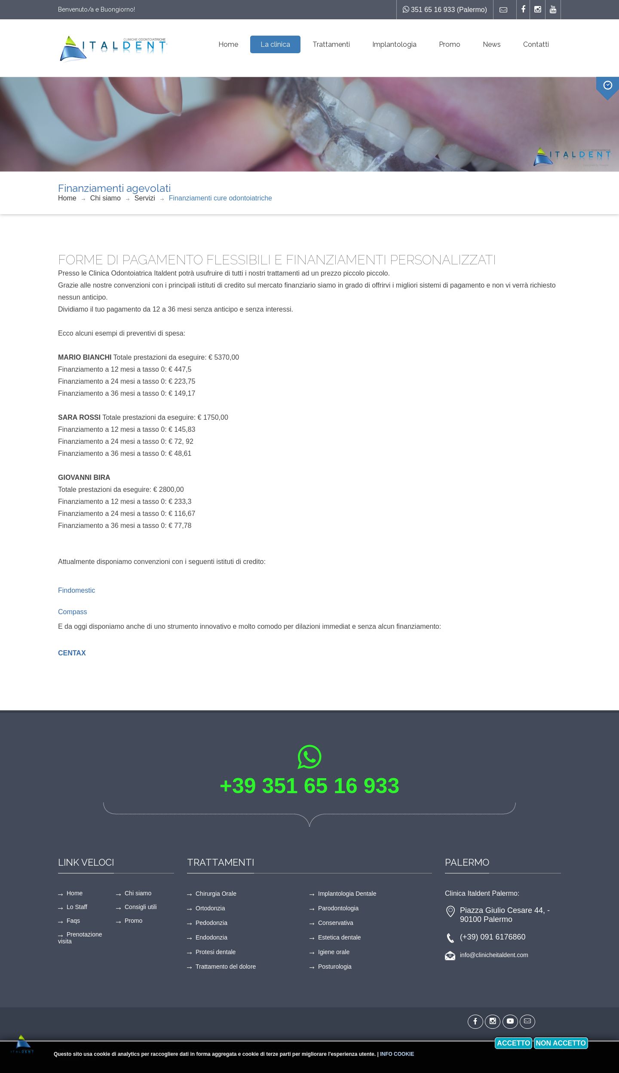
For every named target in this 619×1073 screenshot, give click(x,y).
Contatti (536, 44)
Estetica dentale (339, 937)
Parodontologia (338, 908)
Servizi (145, 198)
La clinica (275, 44)
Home (228, 44)
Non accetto (561, 1043)
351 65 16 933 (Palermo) (445, 9)
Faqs (73, 920)
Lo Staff (77, 906)
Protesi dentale (216, 952)
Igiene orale (333, 952)
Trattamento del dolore (226, 966)
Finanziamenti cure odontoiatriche (220, 198)
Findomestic (76, 590)
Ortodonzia (210, 908)
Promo (449, 44)
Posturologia (335, 966)
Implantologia (394, 44)
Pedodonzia (211, 922)
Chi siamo (105, 198)
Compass (72, 611)
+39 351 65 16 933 (309, 786)
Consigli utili (141, 906)
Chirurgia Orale (216, 893)
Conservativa (335, 922)
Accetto (513, 1043)
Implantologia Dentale (347, 893)
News (492, 44)
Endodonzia (211, 937)
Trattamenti (331, 44)
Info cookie (397, 1054)
